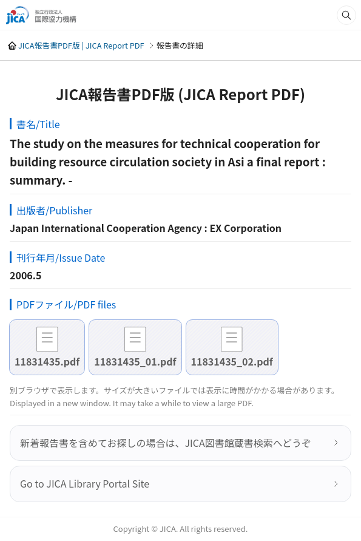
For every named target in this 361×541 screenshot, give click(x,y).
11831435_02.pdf (232, 361)
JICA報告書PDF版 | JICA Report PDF (81, 45)
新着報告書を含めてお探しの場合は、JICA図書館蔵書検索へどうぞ (165, 442)
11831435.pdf (47, 361)
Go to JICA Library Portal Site (84, 483)
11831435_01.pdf (135, 361)
